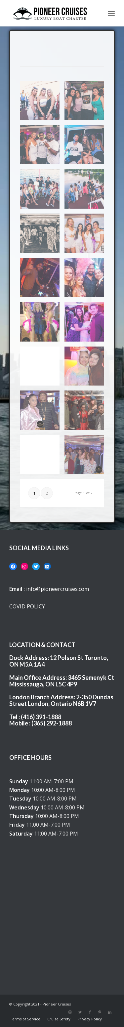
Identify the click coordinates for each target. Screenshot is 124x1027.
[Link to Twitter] (80, 1012)
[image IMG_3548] (42, 103)
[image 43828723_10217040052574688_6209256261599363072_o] (86, 280)
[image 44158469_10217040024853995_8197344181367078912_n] (42, 324)
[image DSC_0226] (86, 369)
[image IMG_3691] (86, 191)
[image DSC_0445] (42, 457)
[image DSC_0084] (86, 324)
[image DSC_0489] (86, 457)
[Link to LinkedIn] (110, 1012)
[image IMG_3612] (42, 191)
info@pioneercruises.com (57, 589)
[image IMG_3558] (86, 103)
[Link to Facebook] (90, 1012)
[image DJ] (42, 280)
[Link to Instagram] (70, 1012)
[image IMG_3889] (42, 236)
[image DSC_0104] (42, 369)
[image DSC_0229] (42, 412)
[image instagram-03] (86, 236)
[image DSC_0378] (86, 412)
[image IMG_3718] (42, 147)
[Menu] (111, 13)
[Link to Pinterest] (100, 1012)
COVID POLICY (27, 606)
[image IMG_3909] (86, 147)
